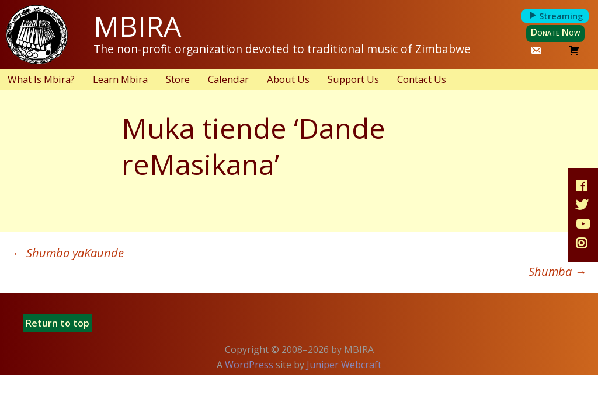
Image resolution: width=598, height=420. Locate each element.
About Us (288, 79)
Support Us (353, 79)
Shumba (557, 271)
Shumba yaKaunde (68, 253)
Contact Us (421, 79)
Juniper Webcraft (344, 364)
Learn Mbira (120, 79)
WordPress (249, 364)
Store (178, 79)
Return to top (57, 323)
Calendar (228, 79)
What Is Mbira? (41, 79)
